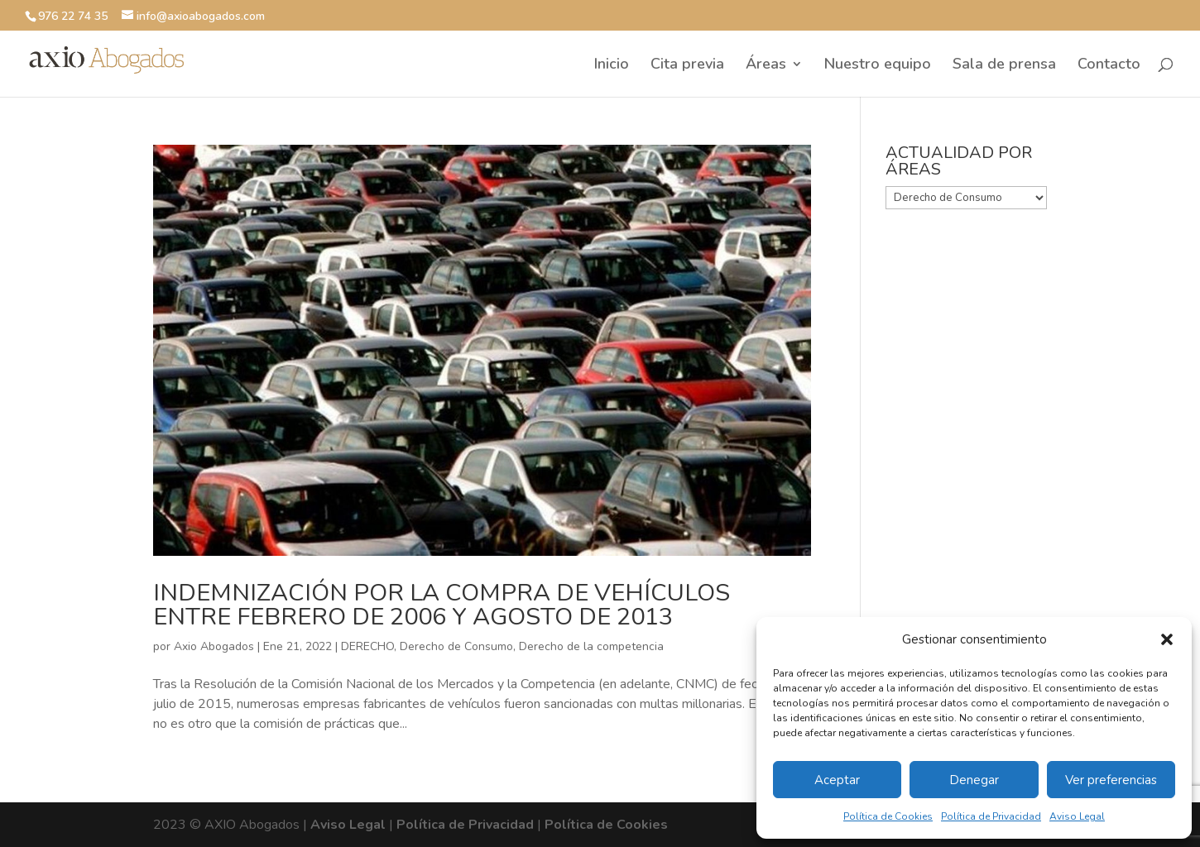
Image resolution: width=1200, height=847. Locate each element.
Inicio (611, 66)
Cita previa (687, 66)
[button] (1167, 639)
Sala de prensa (1004, 66)
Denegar (974, 780)
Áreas (766, 66)
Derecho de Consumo (456, 646)
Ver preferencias (1111, 780)
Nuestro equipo (877, 66)
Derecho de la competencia (591, 646)
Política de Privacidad (991, 816)
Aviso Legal (1077, 816)
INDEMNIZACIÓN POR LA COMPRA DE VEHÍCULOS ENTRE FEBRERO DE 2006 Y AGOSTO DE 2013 (441, 605)
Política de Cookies (888, 816)
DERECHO (367, 646)
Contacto (1109, 66)
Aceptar (837, 780)
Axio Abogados (214, 646)
